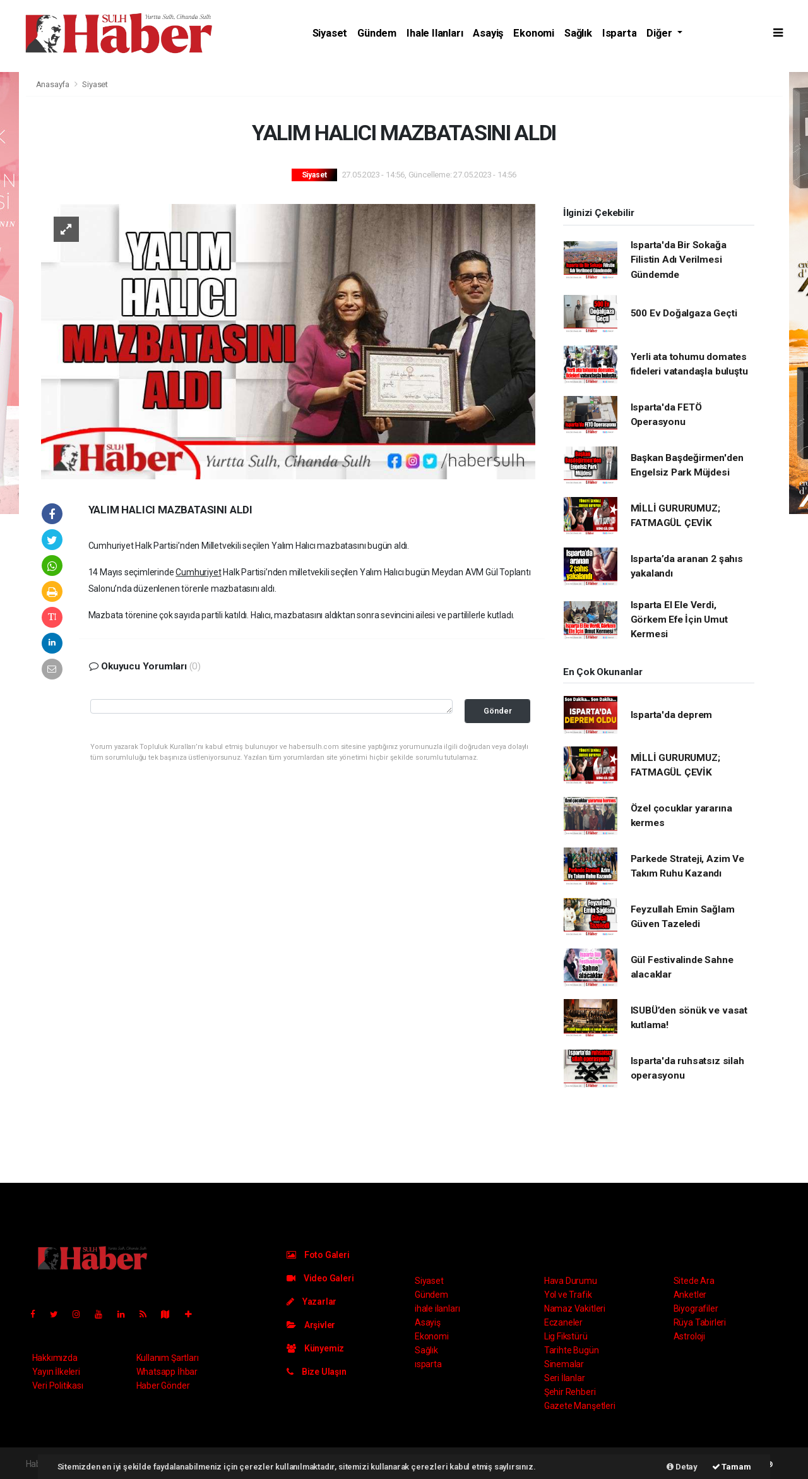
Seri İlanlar (564, 1378)
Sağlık (578, 33)
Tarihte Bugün (571, 1350)
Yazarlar (311, 1301)
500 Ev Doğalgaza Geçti (684, 313)
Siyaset (330, 33)
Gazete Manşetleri (579, 1406)
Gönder (498, 711)
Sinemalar (564, 1364)
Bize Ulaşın (317, 1372)
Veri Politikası (57, 1385)
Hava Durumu (570, 1281)
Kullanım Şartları (167, 1358)
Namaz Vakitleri (574, 1308)
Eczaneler (563, 1322)
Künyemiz (315, 1348)
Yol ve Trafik (568, 1295)
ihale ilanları (435, 33)
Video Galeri (320, 1278)
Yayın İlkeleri (56, 1372)
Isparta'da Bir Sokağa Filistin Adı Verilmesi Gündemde (679, 259)
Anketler (690, 1295)
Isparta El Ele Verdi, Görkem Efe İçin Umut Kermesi (679, 619)
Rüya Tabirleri (700, 1322)
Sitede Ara (694, 1281)
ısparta (619, 33)
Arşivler (311, 1325)
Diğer (660, 33)
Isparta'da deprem (672, 715)
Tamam (731, 1466)
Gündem (376, 33)
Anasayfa (53, 84)
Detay (682, 1466)
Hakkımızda (55, 1358)
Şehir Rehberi (570, 1392)
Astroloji (689, 1336)
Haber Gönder (163, 1385)
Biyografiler (696, 1308)
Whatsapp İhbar (167, 1372)
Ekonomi (533, 33)
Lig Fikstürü (566, 1336)
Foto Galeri (318, 1255)
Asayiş (488, 33)
